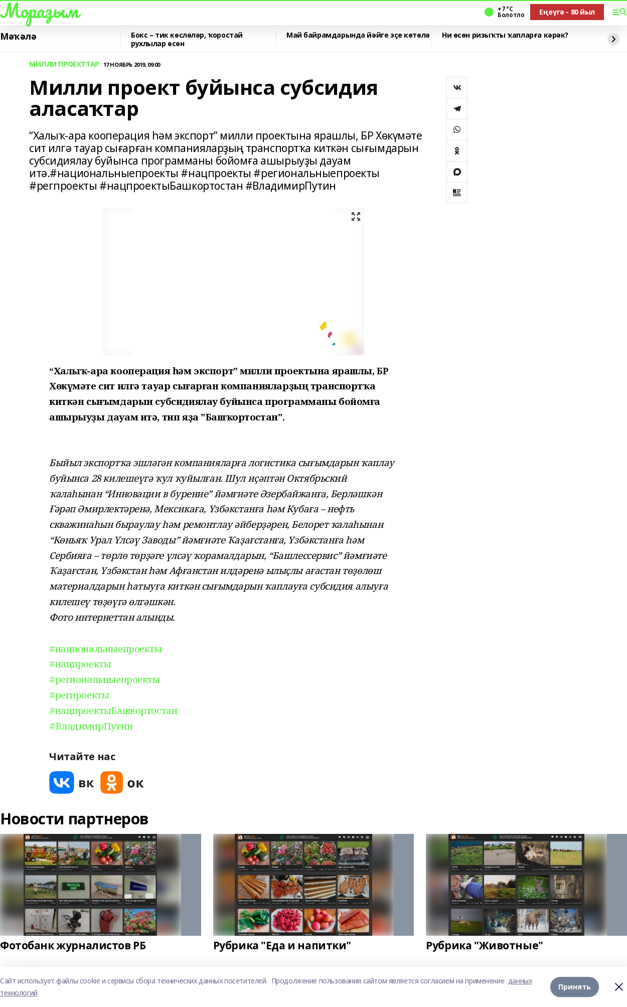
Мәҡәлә (18, 36)
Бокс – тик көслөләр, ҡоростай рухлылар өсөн (187, 39)
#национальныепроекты (105, 648)
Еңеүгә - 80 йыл (567, 12)
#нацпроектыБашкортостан (113, 710)
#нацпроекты (80, 663)
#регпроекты (79, 694)
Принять (574, 986)
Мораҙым (39, 11)
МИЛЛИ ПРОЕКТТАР (64, 64)
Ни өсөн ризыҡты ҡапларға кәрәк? (505, 35)
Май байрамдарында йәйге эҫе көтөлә (358, 35)
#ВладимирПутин (90, 726)
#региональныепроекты (104, 679)
